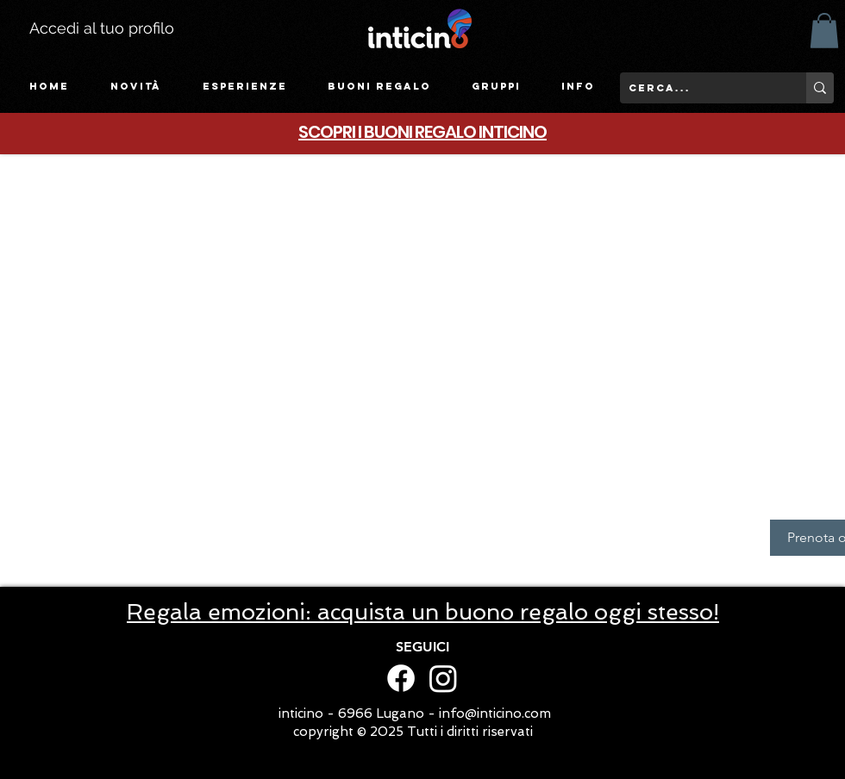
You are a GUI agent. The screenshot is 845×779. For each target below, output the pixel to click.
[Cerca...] (699, 87)
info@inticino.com (495, 713)
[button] (244, 86)
